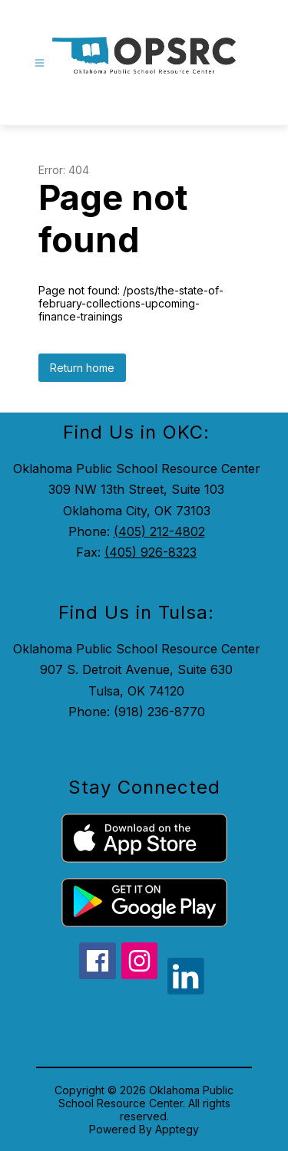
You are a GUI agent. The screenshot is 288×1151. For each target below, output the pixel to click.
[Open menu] (39, 63)
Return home (82, 367)
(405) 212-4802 (159, 531)
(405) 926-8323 (150, 552)
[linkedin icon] (185, 990)
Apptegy (177, 1129)
